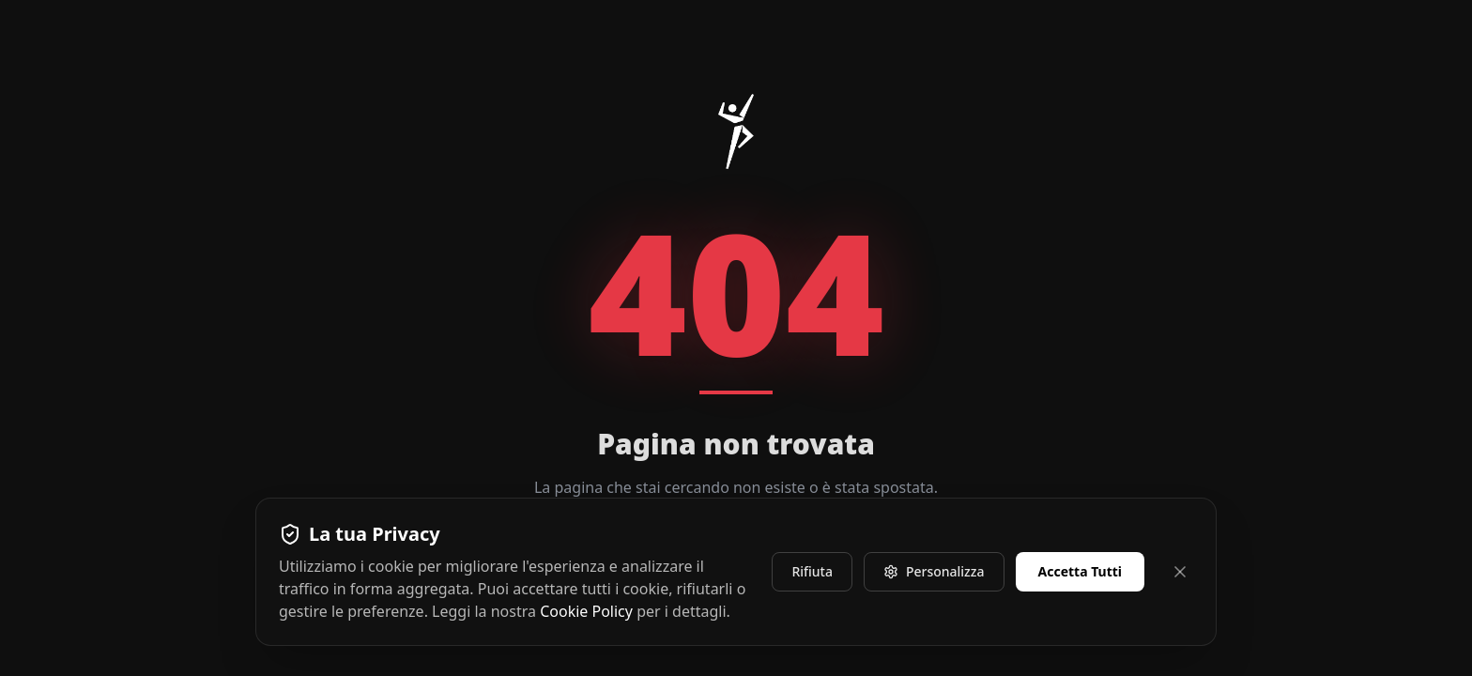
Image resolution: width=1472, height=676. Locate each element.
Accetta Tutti (1080, 571)
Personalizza (934, 571)
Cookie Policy (586, 611)
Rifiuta (812, 571)
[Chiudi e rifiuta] (1180, 572)
